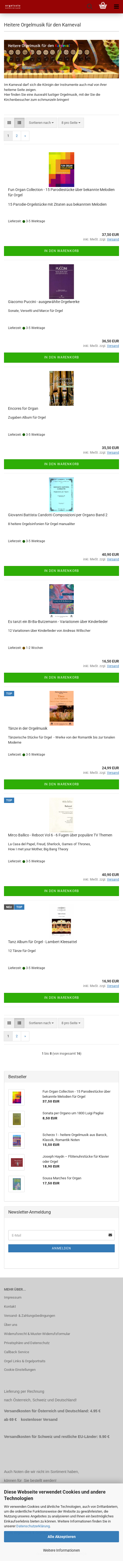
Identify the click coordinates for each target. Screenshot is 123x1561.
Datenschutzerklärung (33, 1526)
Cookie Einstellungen (20, 1370)
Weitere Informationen (61, 1550)
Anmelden (61, 1248)
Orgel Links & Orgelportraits (24, 1361)
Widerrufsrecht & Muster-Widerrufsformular (37, 1334)
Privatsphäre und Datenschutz (26, 1343)
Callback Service (16, 1352)
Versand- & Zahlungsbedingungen (29, 1316)
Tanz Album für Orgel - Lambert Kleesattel (42, 942)
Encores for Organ (23, 408)
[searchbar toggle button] (89, 6)
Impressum (12, 1297)
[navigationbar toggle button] (116, 6)
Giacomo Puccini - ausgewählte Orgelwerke (43, 302)
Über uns (10, 1325)
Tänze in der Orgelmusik (27, 728)
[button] (9, 123)
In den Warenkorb (61, 251)
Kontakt (10, 1306)
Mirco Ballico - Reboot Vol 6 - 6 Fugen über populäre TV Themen (60, 835)
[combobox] (41, 123)
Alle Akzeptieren (62, 1537)
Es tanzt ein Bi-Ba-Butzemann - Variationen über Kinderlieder (58, 621)
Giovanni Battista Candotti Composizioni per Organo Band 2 (57, 515)
